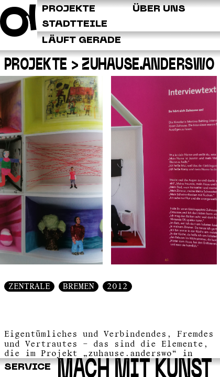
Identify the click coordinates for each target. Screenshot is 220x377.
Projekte (36, 65)
